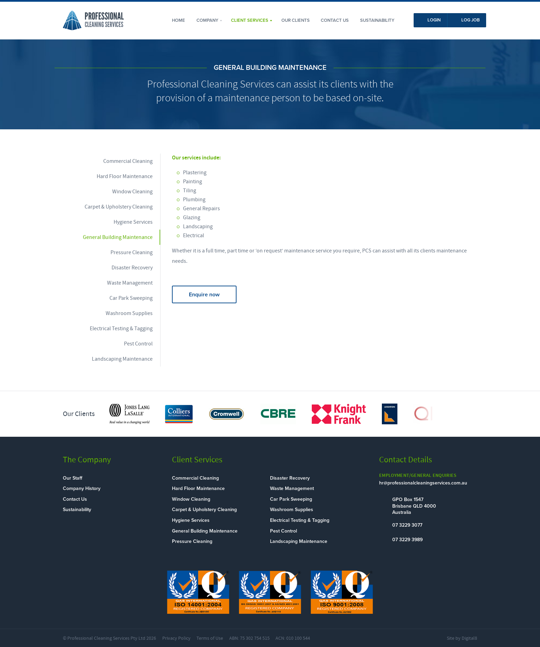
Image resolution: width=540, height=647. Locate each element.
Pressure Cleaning (131, 252)
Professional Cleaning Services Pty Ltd (106, 638)
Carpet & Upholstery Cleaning (119, 206)
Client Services (249, 20)
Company (207, 20)
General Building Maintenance (118, 237)
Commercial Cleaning (128, 161)
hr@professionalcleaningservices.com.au (423, 483)
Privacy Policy (176, 638)
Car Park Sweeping (131, 298)
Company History (81, 488)
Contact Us (335, 20)
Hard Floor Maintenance (125, 176)
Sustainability (377, 20)
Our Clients (295, 20)
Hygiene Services (133, 222)
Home (178, 20)
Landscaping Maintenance (122, 358)
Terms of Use (209, 638)
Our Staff (72, 478)
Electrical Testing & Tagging (121, 328)
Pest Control (138, 343)
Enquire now (204, 294)
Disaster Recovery (132, 267)
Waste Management (130, 282)
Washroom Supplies (129, 313)
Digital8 (469, 638)
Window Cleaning (132, 191)
